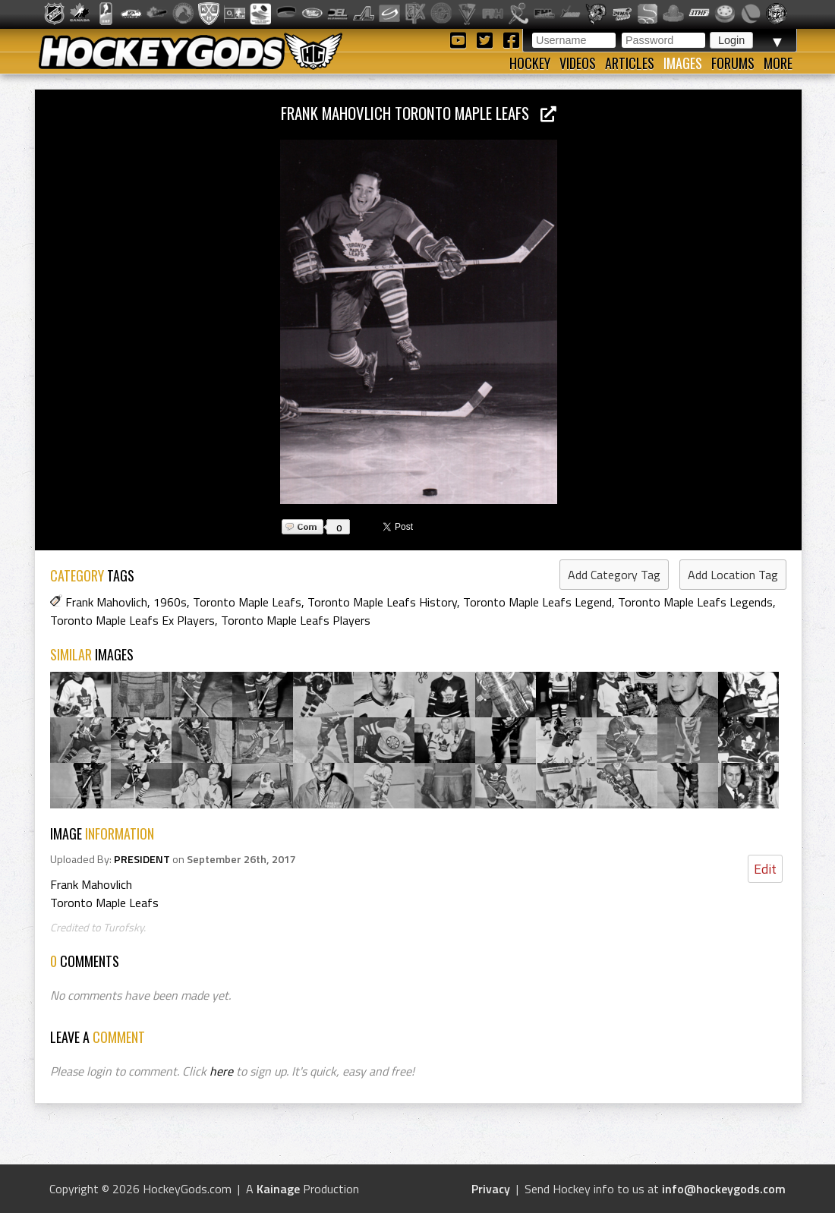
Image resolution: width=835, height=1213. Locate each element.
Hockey (529, 63)
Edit (765, 869)
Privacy (490, 1189)
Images (682, 63)
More (778, 63)
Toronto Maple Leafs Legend (537, 602)
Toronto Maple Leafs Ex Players (132, 620)
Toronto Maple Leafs (247, 602)
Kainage (278, 1189)
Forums (733, 63)
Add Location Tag (733, 575)
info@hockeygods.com (724, 1189)
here (221, 1071)
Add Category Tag (614, 575)
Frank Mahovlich (106, 602)
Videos (577, 63)
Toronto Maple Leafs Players (295, 620)
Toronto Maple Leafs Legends (695, 602)
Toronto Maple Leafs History (382, 602)
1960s (170, 602)
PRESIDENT (142, 859)
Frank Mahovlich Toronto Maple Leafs (418, 112)
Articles (629, 63)
